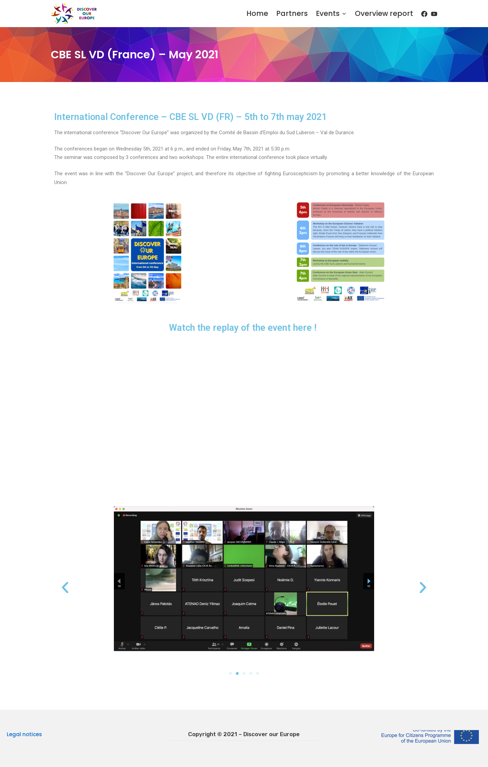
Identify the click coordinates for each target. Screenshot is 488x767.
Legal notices (24, 734)
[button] (65, 587)
